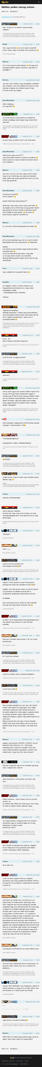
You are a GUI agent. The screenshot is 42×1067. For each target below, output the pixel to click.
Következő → (14, 11)
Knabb (5, 44)
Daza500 (6, 282)
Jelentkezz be (7, 17)
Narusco (5, 61)
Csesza (5, 494)
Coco (4, 268)
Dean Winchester (8, 100)
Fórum (26, 1061)
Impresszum (19, 1061)
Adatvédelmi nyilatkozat (8, 1061)
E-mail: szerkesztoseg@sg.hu (10, 1064)
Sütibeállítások (24, 1064)
